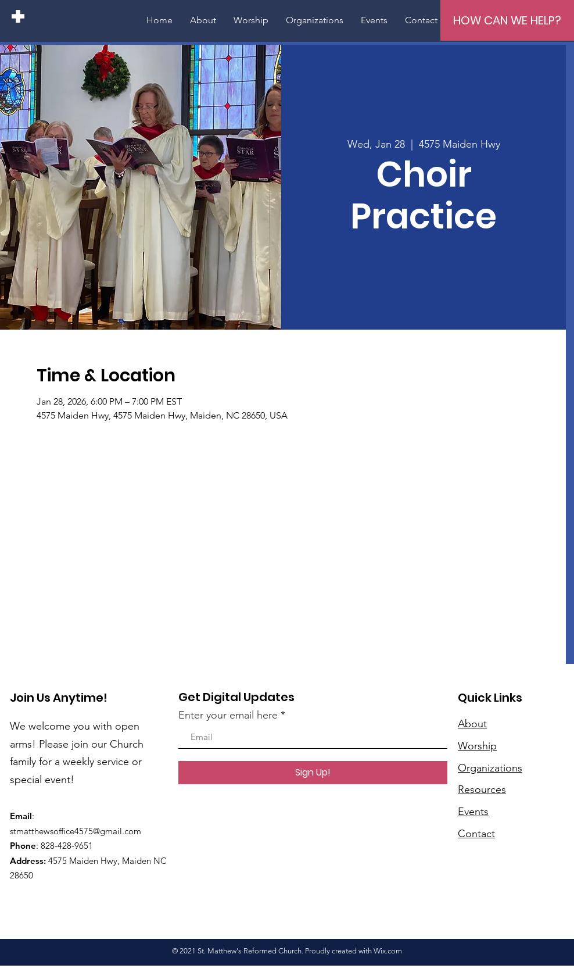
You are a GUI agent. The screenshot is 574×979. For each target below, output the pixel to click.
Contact (476, 833)
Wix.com (388, 950)
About (472, 723)
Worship (477, 745)
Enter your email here (228, 715)
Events (473, 811)
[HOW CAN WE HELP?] (507, 20)
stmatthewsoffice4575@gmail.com (75, 831)
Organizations (490, 768)
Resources (482, 789)
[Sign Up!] (312, 772)
